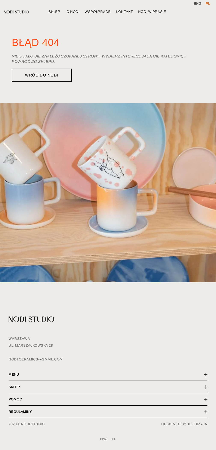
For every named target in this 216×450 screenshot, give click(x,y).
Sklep (14, 387)
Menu (14, 374)
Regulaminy (20, 411)
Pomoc (15, 399)
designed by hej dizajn (184, 424)
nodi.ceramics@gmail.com (36, 359)
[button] (108, 375)
